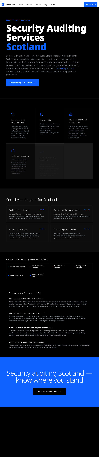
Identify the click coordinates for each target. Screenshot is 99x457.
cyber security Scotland (64, 68)
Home (21, 5)
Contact (52, 5)
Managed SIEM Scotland (80, 267)
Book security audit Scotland (49, 391)
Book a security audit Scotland (22, 83)
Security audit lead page (37, 275)
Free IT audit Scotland (16, 275)
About (38, 5)
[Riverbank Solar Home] (8, 4)
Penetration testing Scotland (37, 267)
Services (29, 5)
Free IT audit (91, 5)
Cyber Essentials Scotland (58, 267)
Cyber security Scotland (16, 267)
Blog (45, 5)
